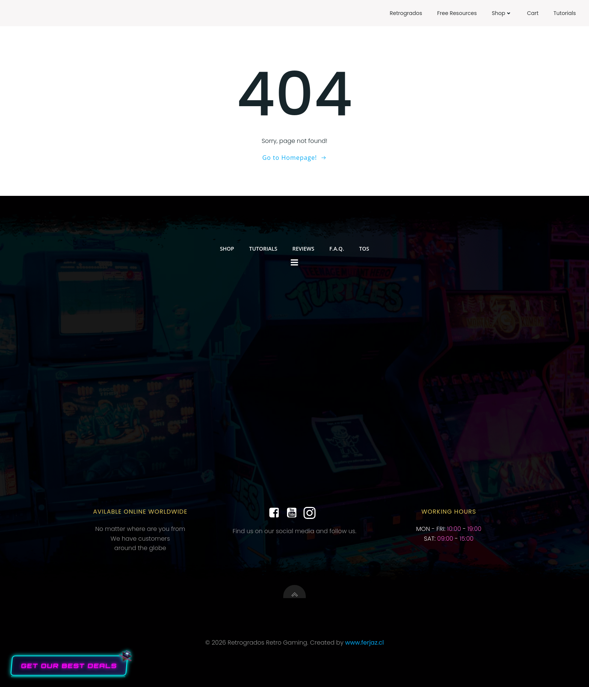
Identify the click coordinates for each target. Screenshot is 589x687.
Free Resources (457, 13)
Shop (502, 13)
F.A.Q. (336, 248)
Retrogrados (406, 13)
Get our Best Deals (69, 665)
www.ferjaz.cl (364, 642)
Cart (533, 13)
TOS (364, 248)
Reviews (303, 248)
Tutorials (565, 13)
